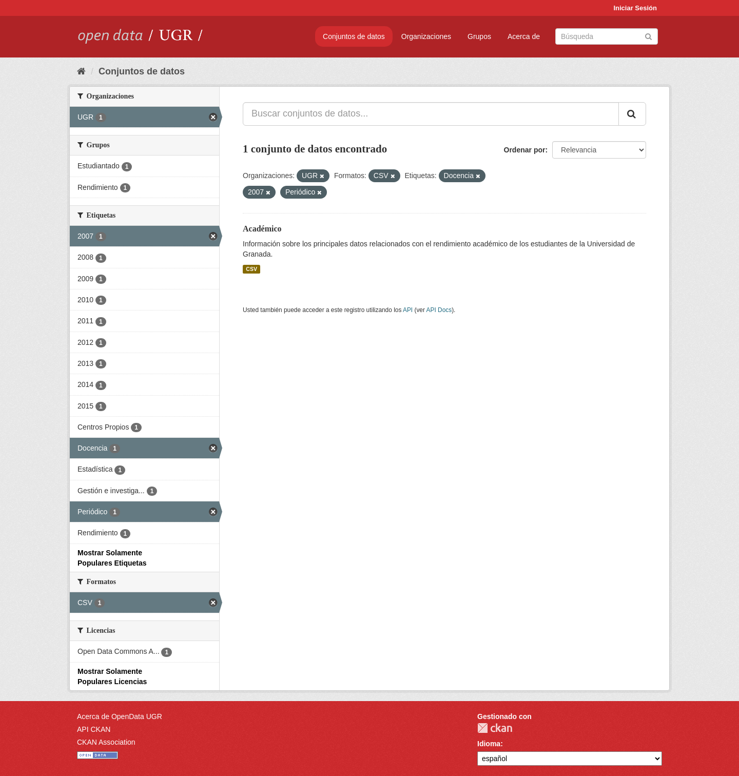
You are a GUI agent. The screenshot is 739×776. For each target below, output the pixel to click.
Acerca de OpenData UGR (119, 716)
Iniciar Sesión (635, 8)
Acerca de (524, 36)
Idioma (488, 744)
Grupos (479, 36)
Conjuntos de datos (354, 36)
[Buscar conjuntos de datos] (606, 36)
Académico (262, 228)
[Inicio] (81, 71)
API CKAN (93, 729)
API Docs (439, 310)
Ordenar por (525, 150)
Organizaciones (426, 36)
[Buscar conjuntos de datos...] (431, 114)
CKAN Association (106, 742)
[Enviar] (648, 35)
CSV (251, 269)
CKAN (494, 728)
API (408, 310)
